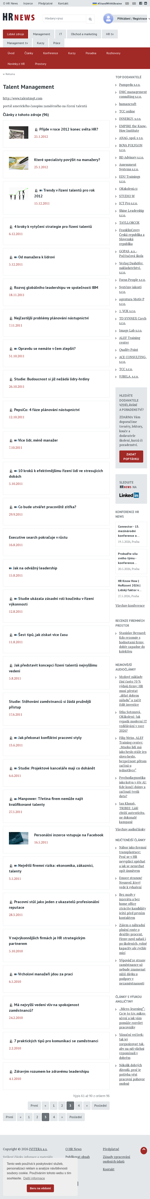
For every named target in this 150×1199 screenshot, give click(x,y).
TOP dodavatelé (128, 77)
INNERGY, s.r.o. (130, 119)
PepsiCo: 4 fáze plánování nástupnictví (47, 409)
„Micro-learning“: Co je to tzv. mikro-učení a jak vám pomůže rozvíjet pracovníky (132, 1018)
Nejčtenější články (130, 840)
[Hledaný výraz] (64, 18)
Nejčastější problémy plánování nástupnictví (51, 317)
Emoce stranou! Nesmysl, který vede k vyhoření (130, 882)
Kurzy (40, 43)
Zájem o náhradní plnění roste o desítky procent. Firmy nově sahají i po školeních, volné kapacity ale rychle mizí (133, 939)
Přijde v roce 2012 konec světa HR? (68, 129)
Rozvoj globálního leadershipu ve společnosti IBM (56, 287)
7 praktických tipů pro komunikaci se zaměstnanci (56, 1040)
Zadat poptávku (131, 456)
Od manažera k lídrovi (36, 256)
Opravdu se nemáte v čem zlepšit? (47, 348)
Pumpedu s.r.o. (129, 85)
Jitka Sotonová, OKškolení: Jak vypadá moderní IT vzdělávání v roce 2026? (133, 721)
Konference (50, 53)
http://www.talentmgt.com (22, 98)
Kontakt (63, 3)
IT (60, 34)
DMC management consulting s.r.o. (133, 94)
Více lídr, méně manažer (38, 440)
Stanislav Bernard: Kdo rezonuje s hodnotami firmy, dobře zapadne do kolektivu (132, 642)
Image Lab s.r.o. (130, 330)
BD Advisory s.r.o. (131, 157)
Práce (56, 43)
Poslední (100, 1105)
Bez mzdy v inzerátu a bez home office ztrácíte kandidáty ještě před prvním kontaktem (132, 906)
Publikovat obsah (77, 1157)
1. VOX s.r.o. (127, 311)
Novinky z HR (16, 64)
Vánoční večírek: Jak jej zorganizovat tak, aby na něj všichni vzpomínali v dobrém (131, 1046)
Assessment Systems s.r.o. (129, 166)
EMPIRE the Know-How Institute (133, 128)
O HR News (10, 3)
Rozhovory (113, 53)
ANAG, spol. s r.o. (131, 138)
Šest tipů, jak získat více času (43, 634)
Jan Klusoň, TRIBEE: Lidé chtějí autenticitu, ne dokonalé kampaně (132, 812)
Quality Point (128, 350)
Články (28, 53)
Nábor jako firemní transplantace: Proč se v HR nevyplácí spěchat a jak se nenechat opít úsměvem (133, 859)
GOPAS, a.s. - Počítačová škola (131, 253)
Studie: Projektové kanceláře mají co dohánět (56, 768)
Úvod (11, 53)
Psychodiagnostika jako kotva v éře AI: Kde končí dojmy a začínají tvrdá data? (133, 787)
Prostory (40, 64)
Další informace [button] (34, 1178)
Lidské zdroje (15, 34)
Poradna (91, 53)
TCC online (127, 111)
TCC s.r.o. (126, 369)
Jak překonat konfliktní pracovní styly (50, 737)
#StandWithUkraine (107, 4)
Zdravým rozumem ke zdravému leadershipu (51, 1071)
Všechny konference (130, 605)
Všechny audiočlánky (130, 829)
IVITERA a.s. (38, 1149)
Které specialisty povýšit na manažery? (67, 159)
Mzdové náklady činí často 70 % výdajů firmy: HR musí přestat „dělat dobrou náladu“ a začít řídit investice (131, 691)
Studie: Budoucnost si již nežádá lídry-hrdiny (51, 378)
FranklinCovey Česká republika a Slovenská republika (132, 237)
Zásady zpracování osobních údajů (116, 1159)
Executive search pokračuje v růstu (38, 537)
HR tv (110, 34)
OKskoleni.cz (128, 188)
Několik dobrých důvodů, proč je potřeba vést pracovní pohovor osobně (132, 1074)
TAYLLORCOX (129, 222)
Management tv (17, 43)
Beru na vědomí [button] (40, 1188)
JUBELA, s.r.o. (129, 376)
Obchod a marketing (84, 34)
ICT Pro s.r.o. (128, 203)
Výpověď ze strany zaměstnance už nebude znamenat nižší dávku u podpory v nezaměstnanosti (132, 972)
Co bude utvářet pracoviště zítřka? (47, 506)
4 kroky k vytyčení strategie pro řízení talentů (53, 226)
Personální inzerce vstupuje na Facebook (68, 834)
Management (41, 34)
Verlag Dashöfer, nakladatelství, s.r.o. (131, 268)
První (34, 1105)
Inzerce (28, 3)
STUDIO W (127, 196)
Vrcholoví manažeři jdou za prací (45, 974)
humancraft (127, 104)
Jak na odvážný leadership (35, 568)
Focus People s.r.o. (132, 280)
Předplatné (45, 3)
